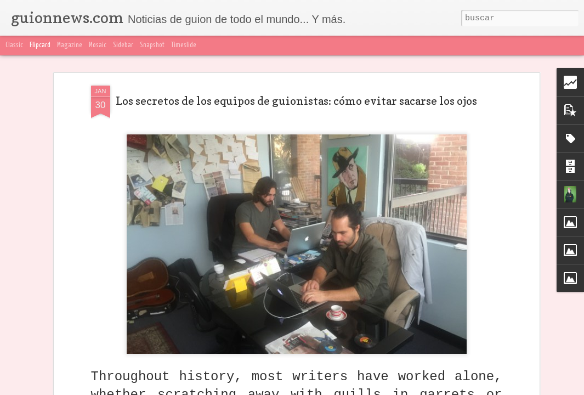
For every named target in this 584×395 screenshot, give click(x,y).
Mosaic (97, 45)
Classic (14, 45)
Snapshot (152, 45)
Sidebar (123, 45)
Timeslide (183, 45)
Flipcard (40, 45)
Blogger (510, 388)
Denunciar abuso (550, 388)
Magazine (69, 45)
